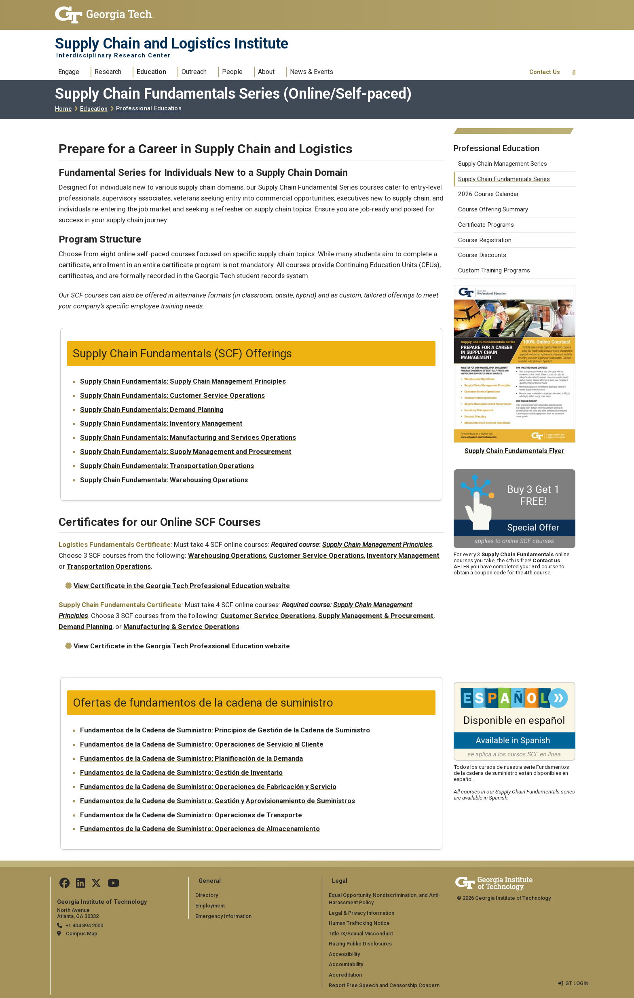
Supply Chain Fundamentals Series (504, 179)
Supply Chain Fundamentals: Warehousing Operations (164, 480)
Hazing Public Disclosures (360, 944)
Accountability (346, 964)
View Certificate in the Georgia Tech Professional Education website (182, 586)
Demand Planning (85, 626)
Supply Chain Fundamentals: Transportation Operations (167, 466)
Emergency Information (223, 916)
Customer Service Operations (316, 555)
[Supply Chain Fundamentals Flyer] (515, 290)
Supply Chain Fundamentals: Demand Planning (152, 409)
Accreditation (345, 975)
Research (108, 72)
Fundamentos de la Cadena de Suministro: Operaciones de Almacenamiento (200, 829)
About (266, 72)
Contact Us (544, 72)
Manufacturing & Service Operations (181, 626)
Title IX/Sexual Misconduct (361, 933)
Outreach (194, 72)
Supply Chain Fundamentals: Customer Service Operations (172, 395)
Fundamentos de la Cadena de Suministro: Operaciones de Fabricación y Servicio (208, 787)
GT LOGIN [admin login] (577, 983)
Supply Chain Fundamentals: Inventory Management (161, 423)
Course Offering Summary (493, 209)
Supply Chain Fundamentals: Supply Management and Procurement (186, 451)
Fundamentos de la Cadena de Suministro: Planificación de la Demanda (191, 758)
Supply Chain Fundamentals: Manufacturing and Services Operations (188, 437)
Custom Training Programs (494, 270)
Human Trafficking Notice (359, 923)
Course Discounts (482, 255)
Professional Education (149, 108)
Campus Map (81, 933)
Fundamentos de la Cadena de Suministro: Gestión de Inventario (181, 772)
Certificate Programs (486, 224)
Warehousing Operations (227, 555)
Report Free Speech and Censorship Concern (384, 985)
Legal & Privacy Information (361, 913)
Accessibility (344, 954)
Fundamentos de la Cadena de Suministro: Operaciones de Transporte (191, 815)
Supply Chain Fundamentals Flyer (514, 451)
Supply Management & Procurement (375, 616)
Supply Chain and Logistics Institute (171, 43)
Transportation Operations (109, 566)
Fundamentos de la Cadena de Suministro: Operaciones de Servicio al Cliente (201, 744)
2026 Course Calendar (488, 194)
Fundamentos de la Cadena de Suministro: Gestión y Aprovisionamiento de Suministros (217, 801)
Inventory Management (403, 555)
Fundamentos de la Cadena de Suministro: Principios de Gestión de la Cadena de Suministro (225, 730)
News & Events (311, 72)
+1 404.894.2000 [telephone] (84, 925)
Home (63, 108)
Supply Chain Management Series (502, 163)
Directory (206, 895)
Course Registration (484, 240)
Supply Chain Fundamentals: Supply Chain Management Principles (183, 381)
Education (151, 72)
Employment (210, 906)
